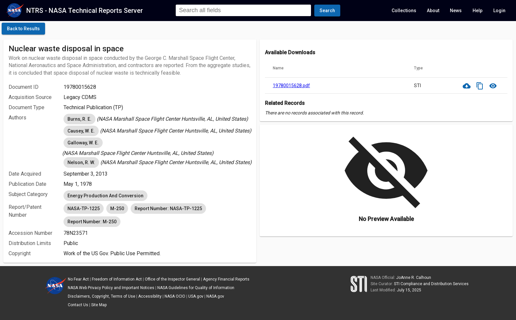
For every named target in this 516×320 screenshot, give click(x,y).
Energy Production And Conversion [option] (105, 195)
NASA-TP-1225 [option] (84, 208)
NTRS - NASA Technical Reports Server (84, 10)
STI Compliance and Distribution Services (431, 284)
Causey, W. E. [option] (81, 131)
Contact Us (78, 305)
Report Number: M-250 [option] (92, 221)
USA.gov (195, 296)
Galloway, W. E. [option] (83, 142)
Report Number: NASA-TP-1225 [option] (168, 208)
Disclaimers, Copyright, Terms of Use (101, 296)
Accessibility (150, 296)
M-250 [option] (117, 208)
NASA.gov (215, 296)
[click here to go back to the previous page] (23, 29)
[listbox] (157, 119)
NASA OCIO (175, 296)
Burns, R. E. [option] (79, 119)
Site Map (99, 305)
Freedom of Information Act (117, 279)
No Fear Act (78, 279)
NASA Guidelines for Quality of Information (195, 287)
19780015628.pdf (291, 85)
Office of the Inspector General (172, 279)
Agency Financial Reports (226, 279)
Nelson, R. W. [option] (81, 162)
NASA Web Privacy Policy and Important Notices (111, 287)
